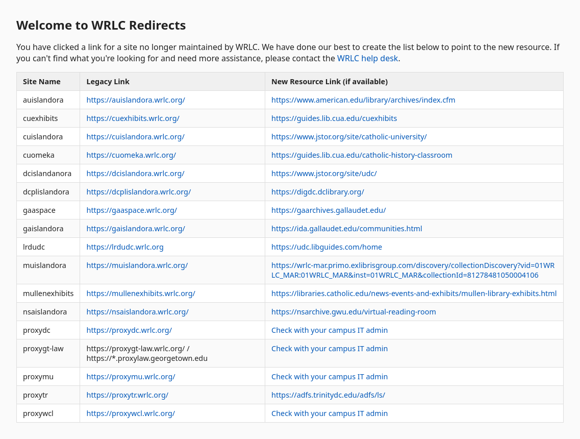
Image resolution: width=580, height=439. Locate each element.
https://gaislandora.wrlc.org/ (135, 228)
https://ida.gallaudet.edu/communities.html (346, 228)
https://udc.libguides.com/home (326, 247)
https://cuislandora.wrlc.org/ (135, 136)
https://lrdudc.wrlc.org (124, 247)
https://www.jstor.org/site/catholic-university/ (349, 136)
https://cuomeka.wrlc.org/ (131, 155)
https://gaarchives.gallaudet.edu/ (328, 210)
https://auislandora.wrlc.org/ (135, 100)
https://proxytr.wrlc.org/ (127, 395)
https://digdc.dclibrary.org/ (317, 192)
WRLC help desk (367, 58)
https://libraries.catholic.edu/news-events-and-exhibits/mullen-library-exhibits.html (414, 293)
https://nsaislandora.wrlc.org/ (137, 311)
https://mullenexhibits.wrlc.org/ (140, 293)
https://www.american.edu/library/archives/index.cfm (363, 100)
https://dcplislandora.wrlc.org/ (138, 192)
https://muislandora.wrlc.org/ (137, 265)
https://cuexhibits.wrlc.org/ (132, 118)
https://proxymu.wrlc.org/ (130, 376)
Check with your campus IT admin (329, 330)
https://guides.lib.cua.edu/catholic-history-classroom (361, 155)
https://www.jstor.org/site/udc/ (324, 173)
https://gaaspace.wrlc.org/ (131, 210)
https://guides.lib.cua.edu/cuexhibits (334, 118)
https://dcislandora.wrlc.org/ (135, 173)
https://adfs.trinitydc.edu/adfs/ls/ (328, 395)
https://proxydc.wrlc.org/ (129, 330)
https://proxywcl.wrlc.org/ (130, 413)
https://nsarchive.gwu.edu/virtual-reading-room (353, 311)
